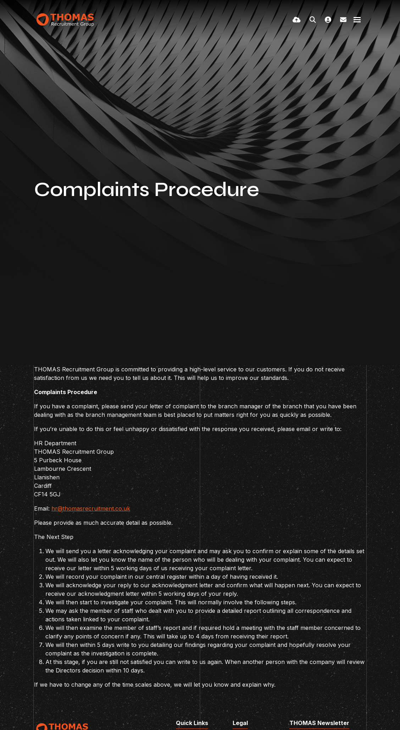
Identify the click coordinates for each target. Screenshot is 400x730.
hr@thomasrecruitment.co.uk (90, 508)
